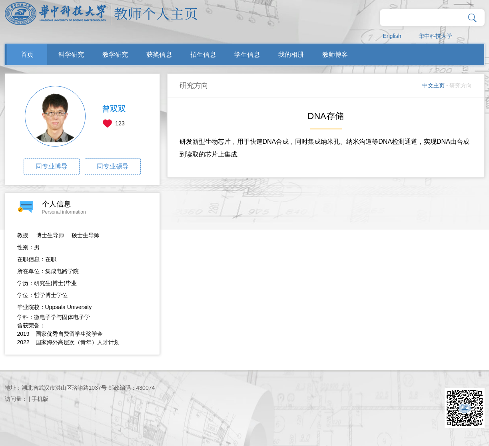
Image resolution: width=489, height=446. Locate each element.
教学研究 (115, 54)
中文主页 (433, 85)
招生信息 (203, 54)
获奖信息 (159, 54)
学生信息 (247, 54)
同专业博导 (52, 166)
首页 (27, 54)
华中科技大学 (435, 36)
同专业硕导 (113, 166)
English (392, 36)
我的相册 (291, 54)
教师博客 (335, 54)
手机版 (40, 399)
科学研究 (71, 54)
